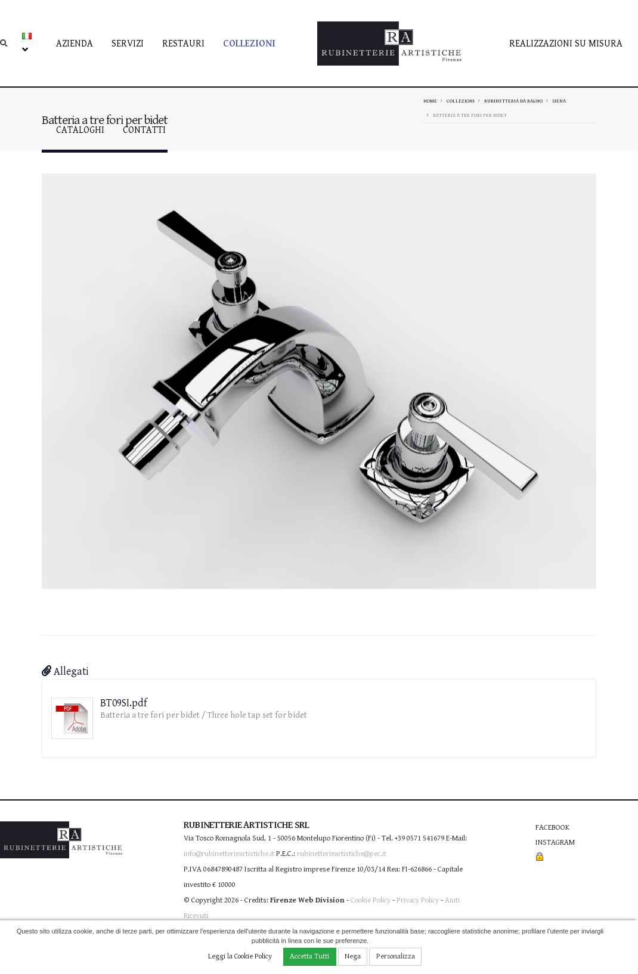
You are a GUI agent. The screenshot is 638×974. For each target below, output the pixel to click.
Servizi (128, 43)
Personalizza (395, 956)
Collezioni (249, 43)
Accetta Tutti (309, 956)
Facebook (552, 827)
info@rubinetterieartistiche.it (229, 853)
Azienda (74, 43)
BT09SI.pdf (123, 703)
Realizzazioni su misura (565, 43)
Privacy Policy (418, 900)
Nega (353, 956)
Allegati (65, 671)
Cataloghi (80, 130)
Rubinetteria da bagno (513, 101)
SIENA (559, 101)
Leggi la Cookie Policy (240, 956)
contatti (144, 130)
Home (430, 101)
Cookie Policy (371, 900)
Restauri (183, 43)
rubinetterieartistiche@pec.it (341, 853)
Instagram (555, 842)
